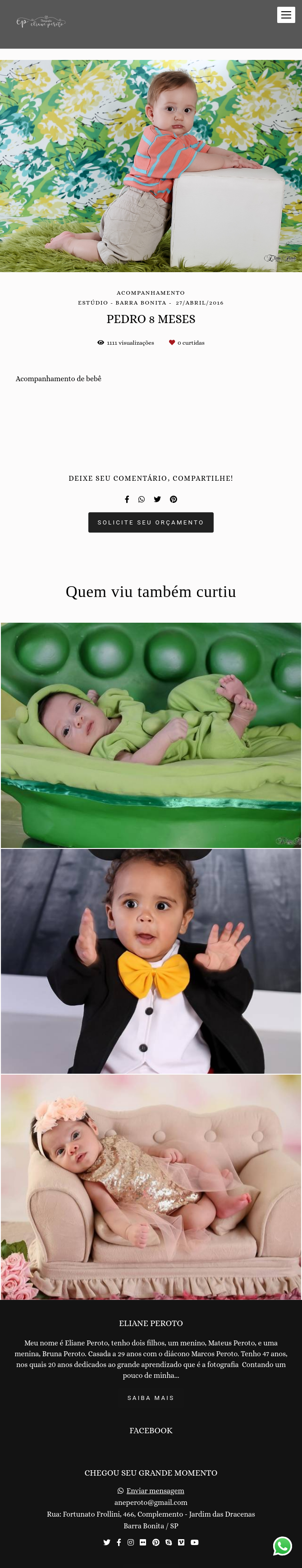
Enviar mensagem (155, 1491)
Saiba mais (151, 1398)
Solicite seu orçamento (151, 522)
